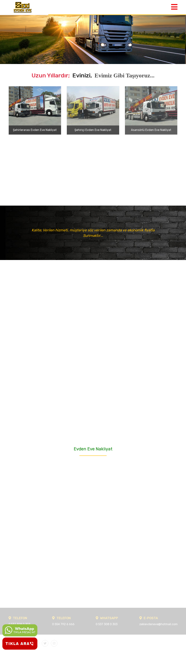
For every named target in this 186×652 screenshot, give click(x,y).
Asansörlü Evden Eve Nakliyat (151, 130)
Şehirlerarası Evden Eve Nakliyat (35, 130)
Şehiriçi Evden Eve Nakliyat (92, 130)
